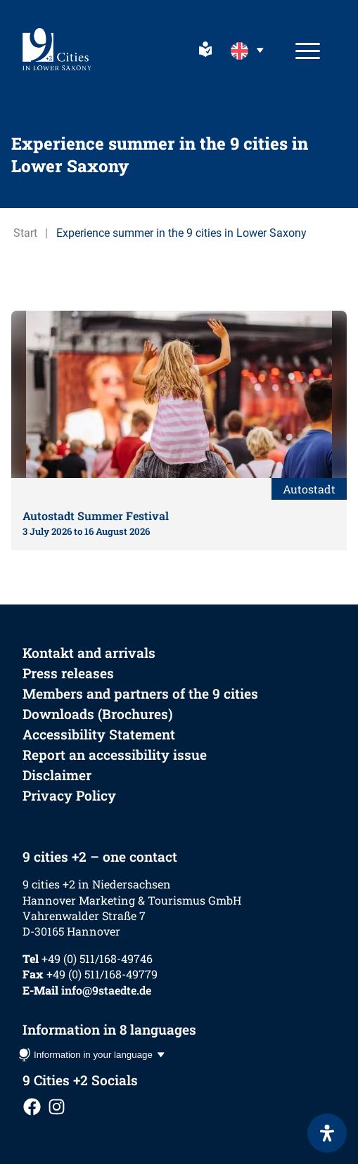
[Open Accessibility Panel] (327, 1133)
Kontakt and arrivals (89, 652)
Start (25, 233)
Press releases (68, 673)
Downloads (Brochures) (98, 714)
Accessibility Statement (99, 734)
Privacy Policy (69, 795)
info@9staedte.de (106, 990)
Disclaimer (57, 775)
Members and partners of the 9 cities (140, 693)
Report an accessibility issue (115, 754)
